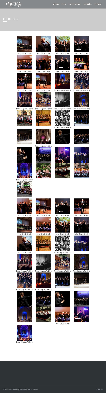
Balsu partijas (75, 4)
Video (64, 4)
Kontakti (98, 4)
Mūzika (56, 4)
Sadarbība (88, 4)
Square (22, 389)
